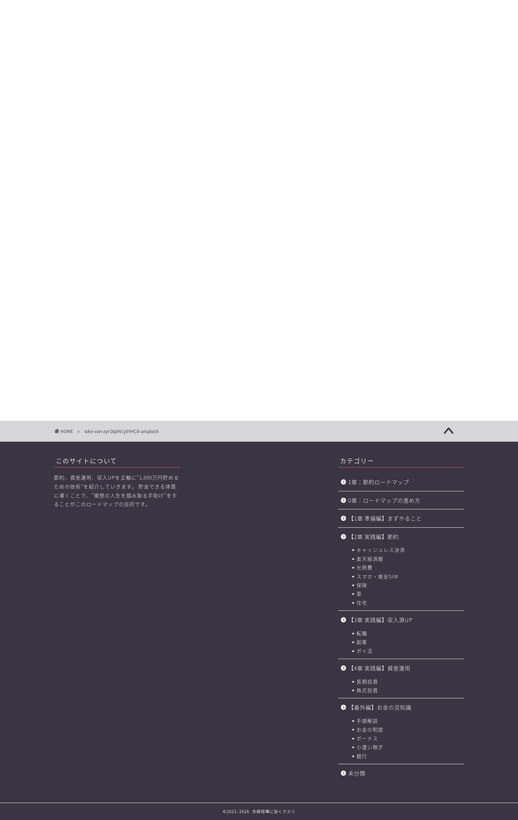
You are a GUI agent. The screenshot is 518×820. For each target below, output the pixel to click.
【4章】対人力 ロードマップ (280, 50)
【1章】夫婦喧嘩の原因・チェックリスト (129, 50)
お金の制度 (369, 729)
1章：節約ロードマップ (381, 482)
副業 (361, 641)
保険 (361, 585)
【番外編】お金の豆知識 (380, 707)
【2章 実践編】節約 (373, 536)
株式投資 (367, 690)
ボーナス (367, 738)
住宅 (361, 602)
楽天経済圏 (369, 558)
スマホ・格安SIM (377, 576)
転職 (361, 633)
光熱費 (364, 567)
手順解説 (367, 720)
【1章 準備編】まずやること (385, 518)
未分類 (356, 773)
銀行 (361, 756)
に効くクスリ (259, 20)
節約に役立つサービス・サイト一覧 (439, 50)
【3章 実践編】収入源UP (380, 620)
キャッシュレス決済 (380, 549)
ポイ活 (364, 650)
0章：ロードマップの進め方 (384, 500)
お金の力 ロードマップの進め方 (328, 50)
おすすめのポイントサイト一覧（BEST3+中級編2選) (383, 50)
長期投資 (367, 681)
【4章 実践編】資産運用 (379, 668)
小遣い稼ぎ (369, 747)
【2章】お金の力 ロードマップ (179, 50)
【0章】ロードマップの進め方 (79, 50)
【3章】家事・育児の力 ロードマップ (230, 50)
